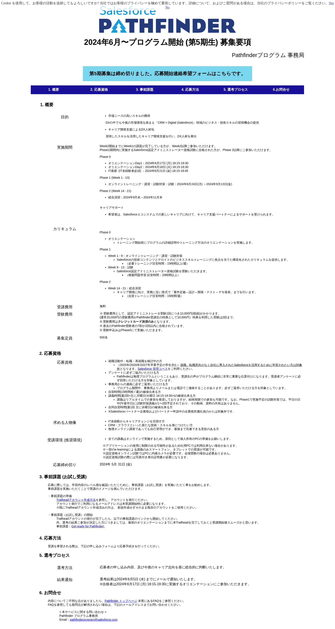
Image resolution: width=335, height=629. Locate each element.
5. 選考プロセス (54, 555)
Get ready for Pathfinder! (88, 526)
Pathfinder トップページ (121, 601)
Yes (331, 3)
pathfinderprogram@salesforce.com (94, 619)
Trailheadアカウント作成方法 (76, 500)
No (167, 7)
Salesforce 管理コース (153, 368)
